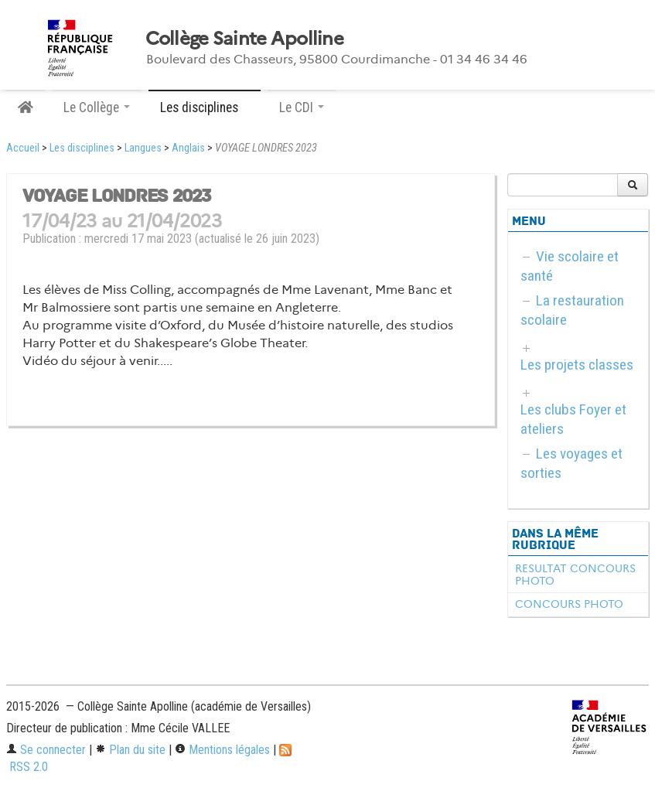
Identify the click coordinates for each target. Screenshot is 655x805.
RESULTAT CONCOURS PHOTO (575, 574)
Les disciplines (81, 148)
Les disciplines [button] (204, 107)
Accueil (22, 148)
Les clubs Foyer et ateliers (573, 419)
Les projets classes (576, 365)
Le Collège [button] (96, 107)
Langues (143, 148)
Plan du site (130, 749)
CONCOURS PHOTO (569, 604)
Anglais (188, 148)
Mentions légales (222, 749)
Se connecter (46, 749)
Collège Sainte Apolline (244, 39)
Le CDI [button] (301, 107)
